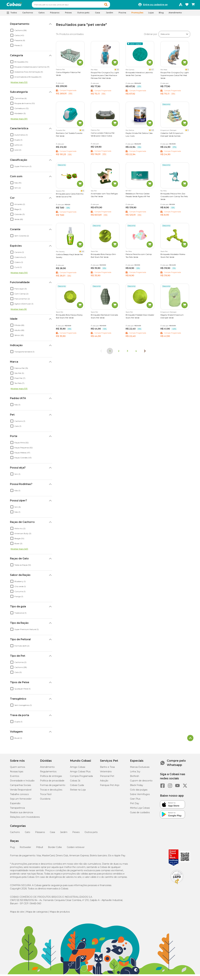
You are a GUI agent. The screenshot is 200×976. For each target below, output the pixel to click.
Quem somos (17, 768)
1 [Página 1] (109, 352)
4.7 (152, 71)
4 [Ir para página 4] (136, 352)
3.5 (118, 71)
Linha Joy (135, 773)
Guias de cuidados (140, 813)
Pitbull (39, 848)
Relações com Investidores (25, 818)
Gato (27, 833)
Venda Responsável (20, 791)
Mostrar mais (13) (19, 390)
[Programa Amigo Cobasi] (180, 5)
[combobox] (77, 5)
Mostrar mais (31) (19, 120)
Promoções (137, 14)
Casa (52, 833)
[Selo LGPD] (177, 885)
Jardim (63, 833)
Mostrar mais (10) (19, 274)
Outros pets (91, 833)
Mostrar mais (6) (19, 310)
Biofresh (134, 777)
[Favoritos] (187, 5)
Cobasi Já (75, 782)
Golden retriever (76, 848)
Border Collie (55, 848)
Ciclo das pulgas (138, 791)
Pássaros (40, 833)
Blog (161, 14)
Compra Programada (81, 777)
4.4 (83, 253)
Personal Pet (107, 777)
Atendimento (175, 14)
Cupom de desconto (141, 782)
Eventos (14, 777)
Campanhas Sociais (20, 786)
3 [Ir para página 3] (127, 352)
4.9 (152, 132)
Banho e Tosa (107, 768)
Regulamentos (48, 773)
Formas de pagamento (52, 786)
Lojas (151, 14)
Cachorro (15, 833)
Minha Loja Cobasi (140, 809)
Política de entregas (51, 777)
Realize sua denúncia (21, 813)
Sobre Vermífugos (140, 795)
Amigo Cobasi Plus (80, 773)
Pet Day (134, 804)
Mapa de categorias (37, 913)
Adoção (104, 782)
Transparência (17, 809)
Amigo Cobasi (77, 768)
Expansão (15, 804)
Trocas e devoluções (51, 791)
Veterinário (106, 773)
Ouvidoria (45, 800)
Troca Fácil (45, 795)
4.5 (83, 132)
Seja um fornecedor (21, 800)
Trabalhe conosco (19, 795)
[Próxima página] (145, 352)
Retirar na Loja (78, 791)
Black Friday (136, 786)
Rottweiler (25, 848)
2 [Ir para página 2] (118, 352)
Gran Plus (135, 800)
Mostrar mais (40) (19, 550)
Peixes (76, 833)
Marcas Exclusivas (139, 768)
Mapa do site (17, 913)
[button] (112, 5)
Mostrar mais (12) (19, 84)
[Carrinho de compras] (193, 5)
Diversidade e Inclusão (22, 782)
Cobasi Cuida (77, 786)
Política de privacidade (52, 782)
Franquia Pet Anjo (109, 786)
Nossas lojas (16, 773)
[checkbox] (11, 31)
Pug (12, 848)
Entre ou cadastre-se (155, 5)
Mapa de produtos (60, 913)
